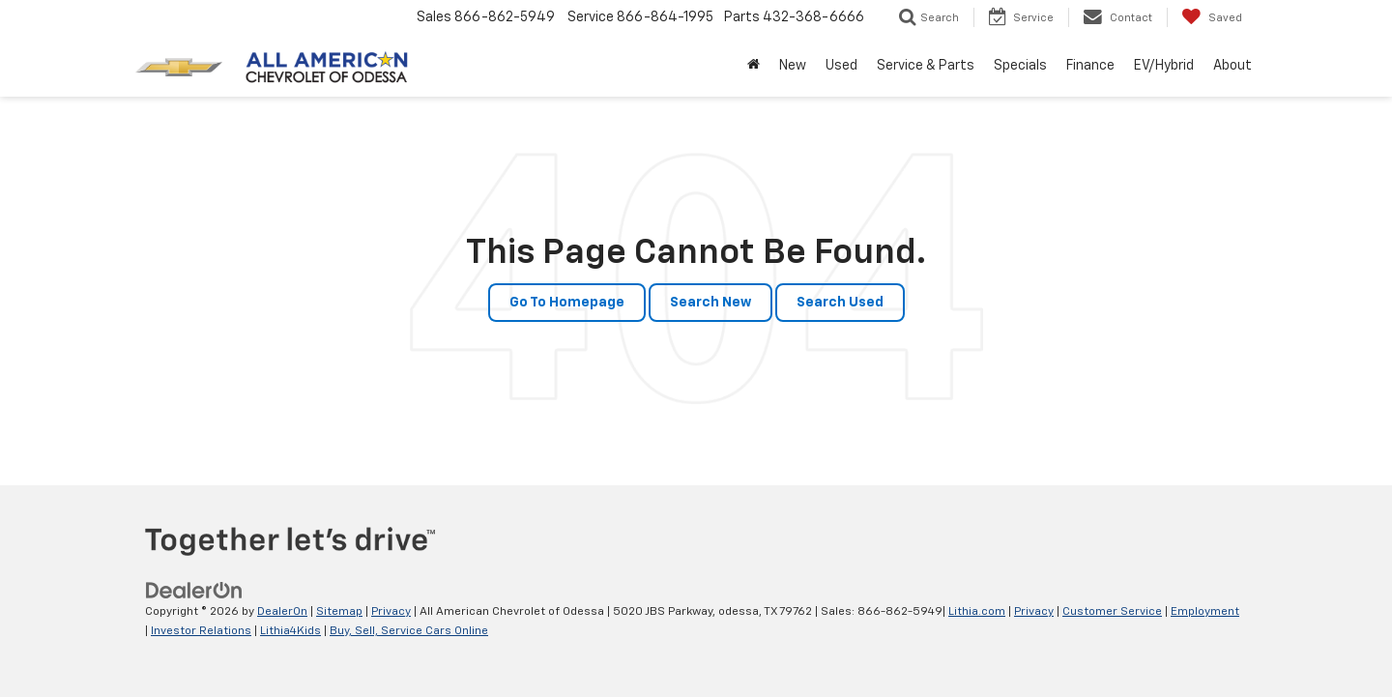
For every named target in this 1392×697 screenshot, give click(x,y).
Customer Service (1112, 612)
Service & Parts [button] (925, 66)
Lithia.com (976, 612)
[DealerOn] (194, 590)
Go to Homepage (566, 302)
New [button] (792, 66)
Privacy (391, 612)
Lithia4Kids (290, 631)
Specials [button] (1020, 66)
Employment (1205, 612)
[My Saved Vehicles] (1212, 17)
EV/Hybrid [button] (1164, 66)
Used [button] (841, 66)
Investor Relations (201, 631)
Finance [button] (1090, 66)
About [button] (1232, 66)
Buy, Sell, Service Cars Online (409, 631)
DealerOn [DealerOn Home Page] (282, 612)
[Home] (753, 66)
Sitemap (339, 612)
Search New (710, 302)
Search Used (840, 302)
